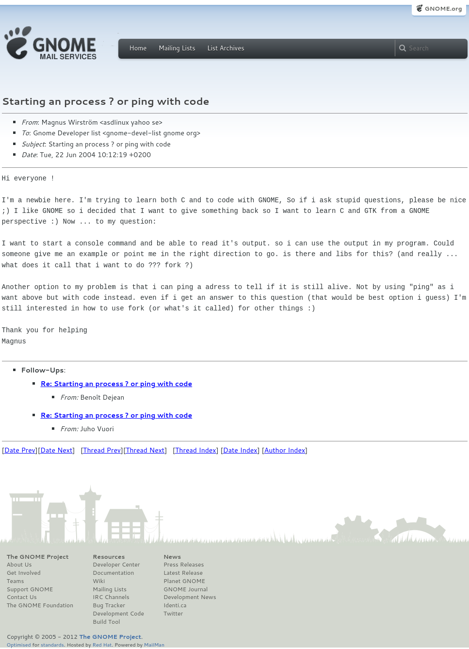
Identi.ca (175, 605)
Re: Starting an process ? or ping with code (117, 384)
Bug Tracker (109, 605)
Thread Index (195, 450)
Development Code (118, 613)
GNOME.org (443, 8)
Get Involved (24, 573)
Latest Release (183, 573)
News (172, 557)
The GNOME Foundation (40, 605)
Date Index (240, 450)
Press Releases (183, 564)
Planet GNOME (184, 581)
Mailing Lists (177, 48)
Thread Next (145, 450)
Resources (109, 557)
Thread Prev (102, 450)
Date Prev (19, 450)
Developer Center (116, 564)
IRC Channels (111, 597)
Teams (15, 581)
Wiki (99, 581)
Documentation (113, 573)
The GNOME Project (38, 557)
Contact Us (22, 597)
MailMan (154, 644)
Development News (189, 597)
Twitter (173, 613)
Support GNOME (30, 589)
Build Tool (106, 622)
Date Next (56, 450)
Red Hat (102, 644)
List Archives (225, 48)
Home (138, 48)
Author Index (284, 450)
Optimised (19, 644)
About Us (19, 564)
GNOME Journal (185, 589)
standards (52, 644)
